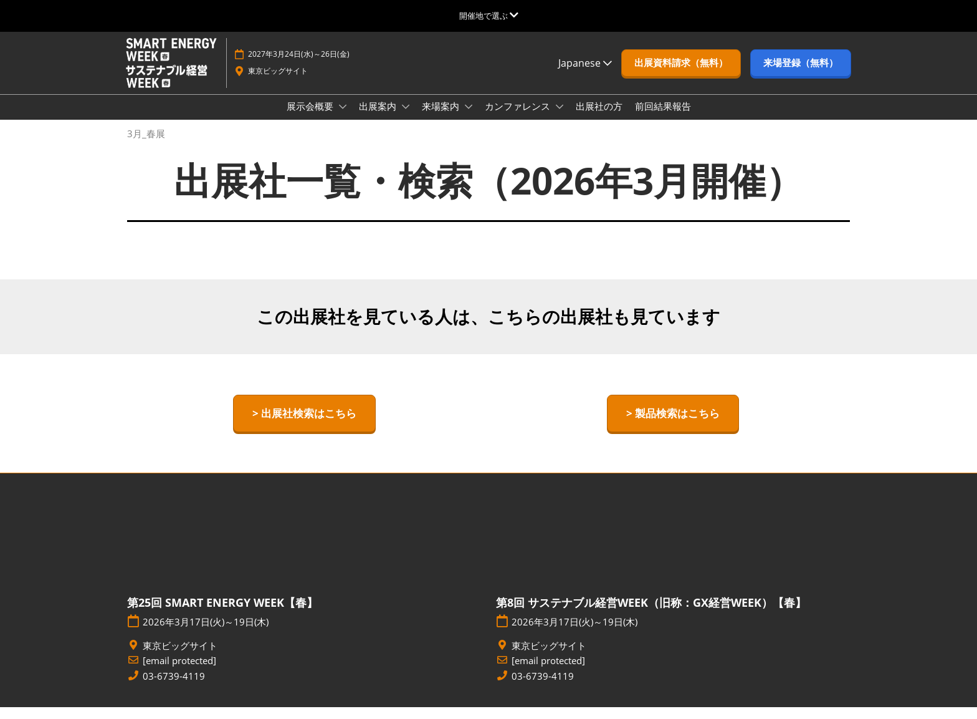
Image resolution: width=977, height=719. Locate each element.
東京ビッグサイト (278, 82)
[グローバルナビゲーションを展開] (488, 15)
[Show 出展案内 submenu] (405, 118)
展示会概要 (311, 118)
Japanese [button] (585, 75)
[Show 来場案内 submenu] (468, 118)
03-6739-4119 (174, 688)
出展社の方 (599, 118)
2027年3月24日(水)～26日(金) (299, 65)
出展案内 (379, 118)
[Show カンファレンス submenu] (559, 118)
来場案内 (442, 118)
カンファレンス (519, 118)
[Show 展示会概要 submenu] (342, 118)
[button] (681, 75)
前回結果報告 (663, 118)
